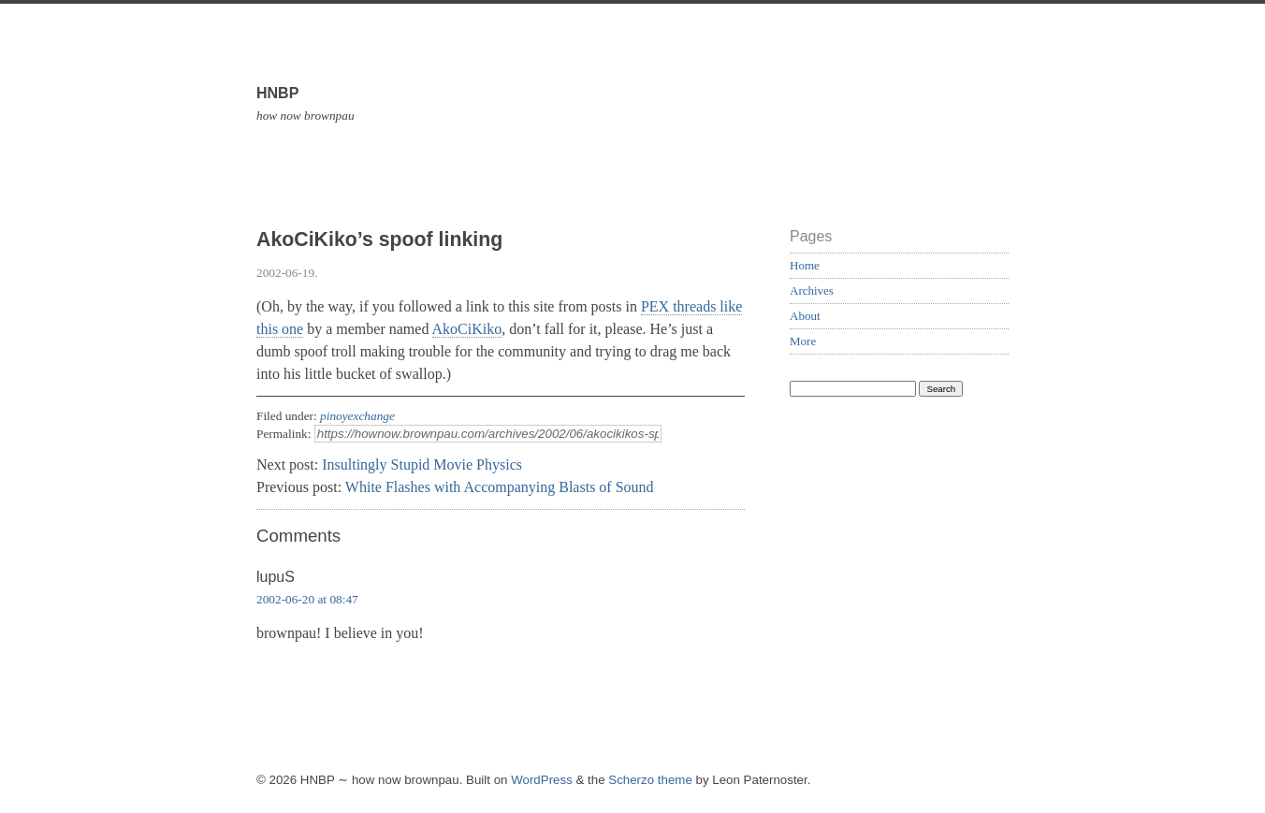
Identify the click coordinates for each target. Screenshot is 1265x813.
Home (805, 265)
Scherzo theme (650, 780)
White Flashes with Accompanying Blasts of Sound (499, 487)
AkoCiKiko (467, 329)
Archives (812, 290)
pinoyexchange (357, 416)
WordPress (542, 780)
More (803, 341)
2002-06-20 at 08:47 (307, 599)
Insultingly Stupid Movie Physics (422, 464)
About (805, 316)
